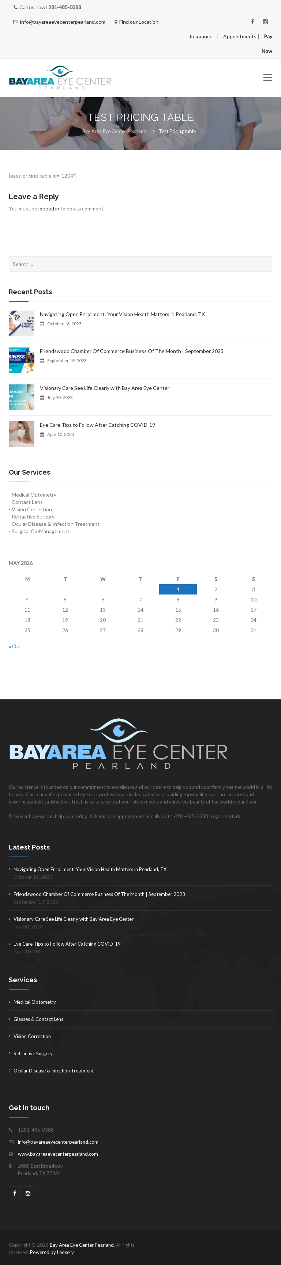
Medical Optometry (35, 1002)
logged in (48, 208)
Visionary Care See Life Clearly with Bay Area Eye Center (104, 388)
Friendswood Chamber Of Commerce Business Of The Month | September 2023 (132, 351)
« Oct (15, 646)
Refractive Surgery (33, 1053)
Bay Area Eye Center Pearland (82, 1245)
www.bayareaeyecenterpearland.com (58, 1154)
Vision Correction (32, 1036)
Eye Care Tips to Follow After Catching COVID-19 (97, 425)
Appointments (239, 36)
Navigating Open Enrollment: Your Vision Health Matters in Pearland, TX (122, 314)
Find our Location (138, 22)
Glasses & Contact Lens (38, 1019)
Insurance (201, 36)
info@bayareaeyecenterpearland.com (62, 22)
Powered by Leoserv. (52, 1252)
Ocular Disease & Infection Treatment (54, 1071)
